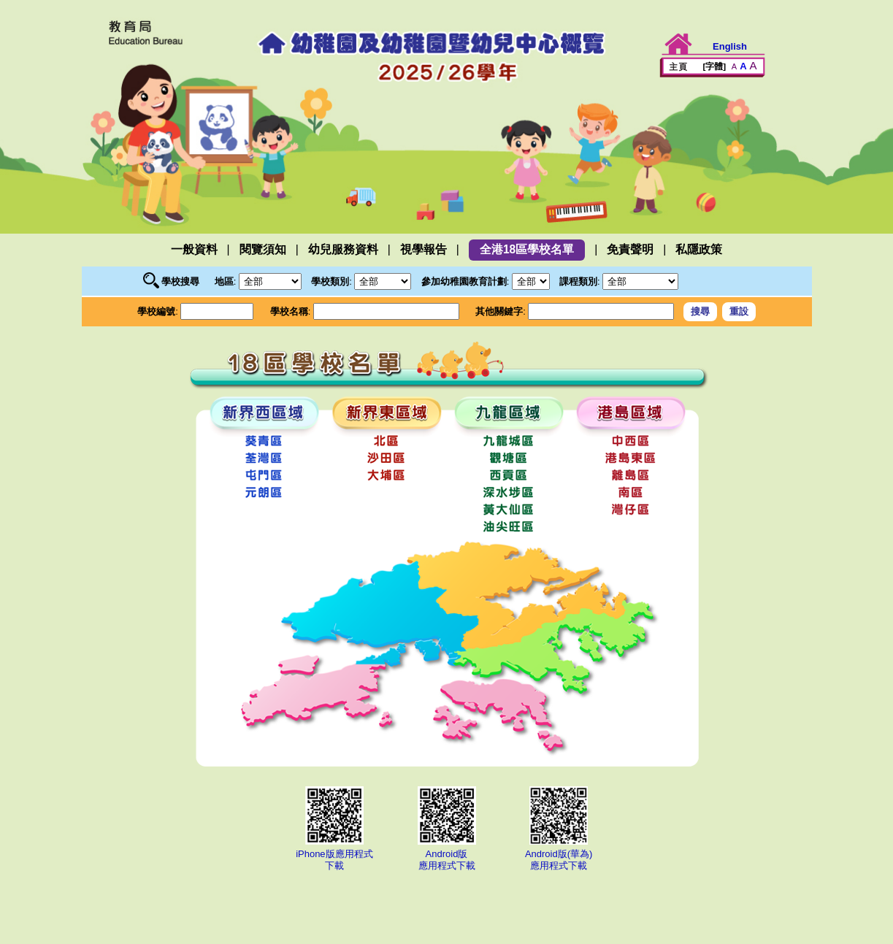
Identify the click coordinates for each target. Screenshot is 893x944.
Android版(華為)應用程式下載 (558, 853)
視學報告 (423, 249)
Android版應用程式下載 (447, 853)
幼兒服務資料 (343, 249)
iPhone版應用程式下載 (334, 853)
